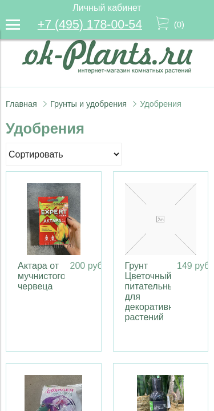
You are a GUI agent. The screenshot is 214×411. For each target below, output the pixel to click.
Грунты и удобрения (88, 103)
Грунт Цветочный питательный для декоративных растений (155, 291)
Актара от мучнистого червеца (42, 276)
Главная (21, 103)
